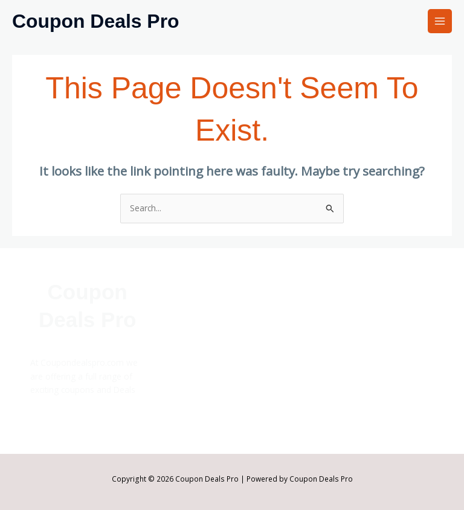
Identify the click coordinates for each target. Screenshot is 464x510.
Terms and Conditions (362, 391)
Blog (183, 374)
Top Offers (196, 387)
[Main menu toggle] (440, 21)
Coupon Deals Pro (95, 21)
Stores (187, 346)
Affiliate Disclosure (355, 336)
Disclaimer (339, 364)
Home (186, 333)
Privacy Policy (345, 377)
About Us (337, 323)
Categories (195, 360)
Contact (334, 350)
